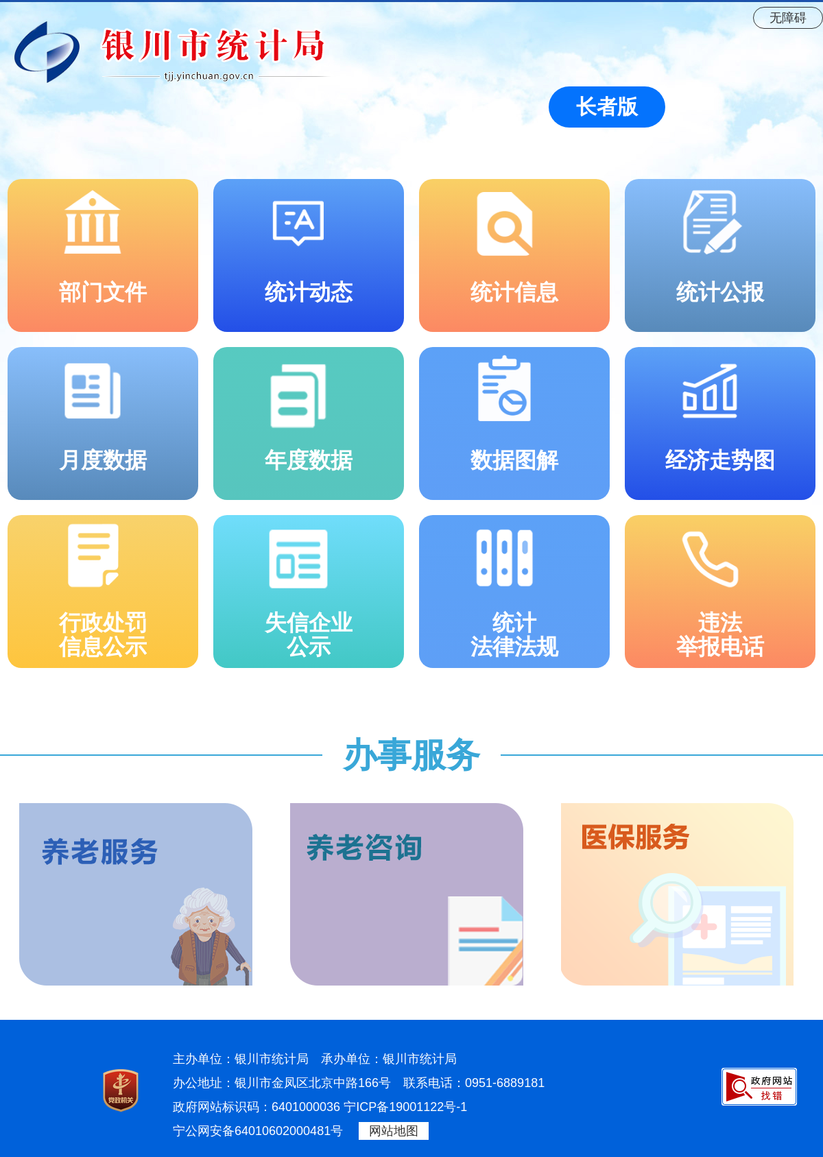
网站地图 (393, 1131)
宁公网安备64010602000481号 (258, 1131)
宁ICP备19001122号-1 (405, 1107)
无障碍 (788, 18)
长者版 (607, 106)
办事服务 (411, 755)
